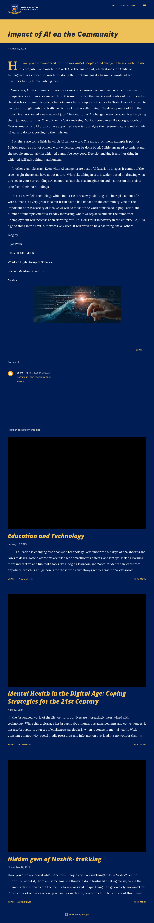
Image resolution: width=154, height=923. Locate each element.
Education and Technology (46, 536)
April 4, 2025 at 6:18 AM (38, 372)
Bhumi (20, 372)
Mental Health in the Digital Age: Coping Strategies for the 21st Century (67, 697)
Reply (20, 381)
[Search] (113, 5)
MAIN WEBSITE (127, 5)
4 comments (24, 902)
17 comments (25, 578)
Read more (140, 578)
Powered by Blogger (77, 914)
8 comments (24, 744)
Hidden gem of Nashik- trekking (54, 859)
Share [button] (139, 349)
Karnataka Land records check (34, 376)
